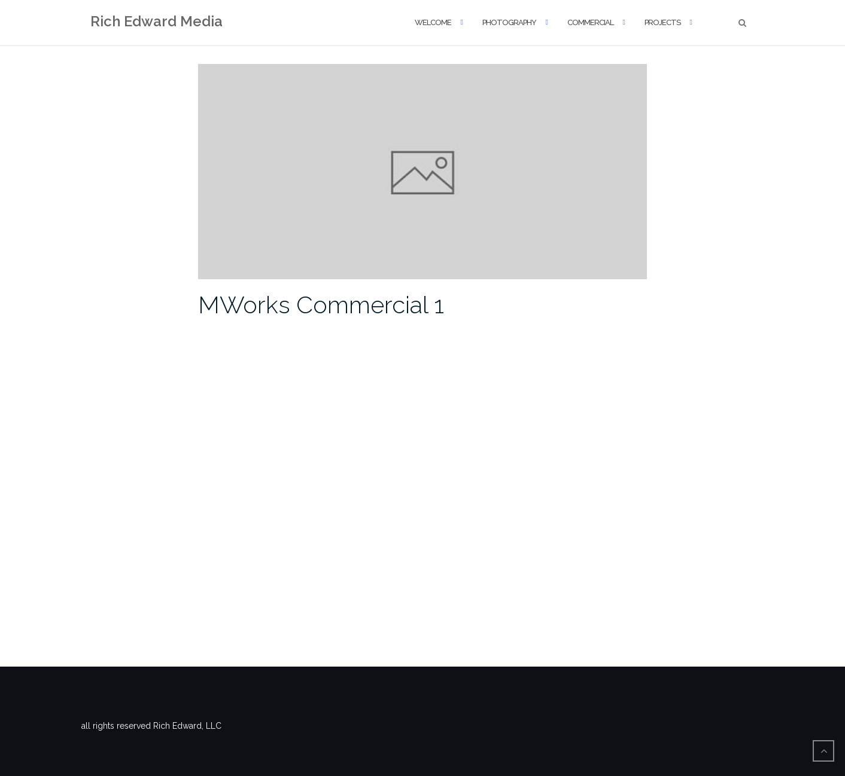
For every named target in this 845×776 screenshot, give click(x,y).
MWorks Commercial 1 (321, 305)
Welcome (433, 22)
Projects (662, 22)
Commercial (590, 22)
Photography (509, 22)
